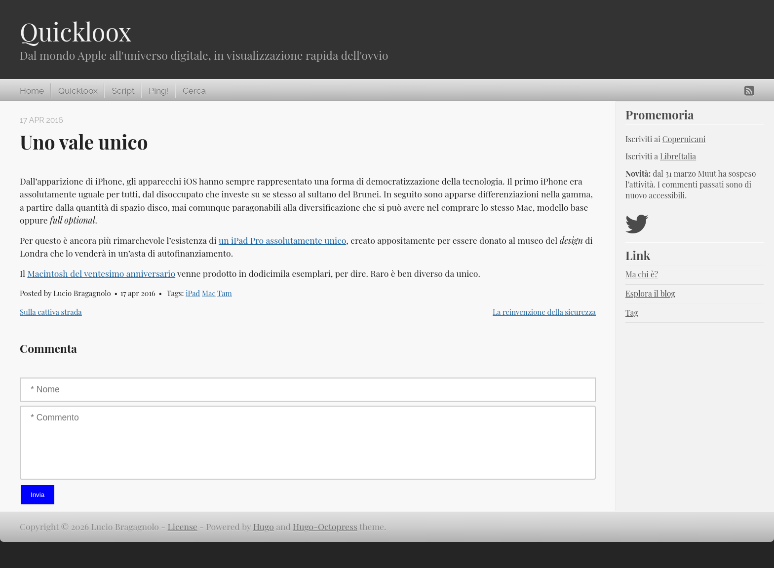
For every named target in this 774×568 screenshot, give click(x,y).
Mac (209, 293)
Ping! (158, 91)
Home (32, 91)
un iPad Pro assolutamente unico (282, 240)
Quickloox (75, 31)
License (182, 526)
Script (123, 91)
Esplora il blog (650, 293)
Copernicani (684, 139)
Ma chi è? (641, 274)
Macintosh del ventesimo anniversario (101, 273)
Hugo (263, 526)
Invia (37, 494)
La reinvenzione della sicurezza (544, 312)
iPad (193, 293)
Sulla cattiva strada (51, 312)
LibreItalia (678, 156)
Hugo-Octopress (325, 526)
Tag (631, 312)
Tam (224, 293)
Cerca (194, 91)
